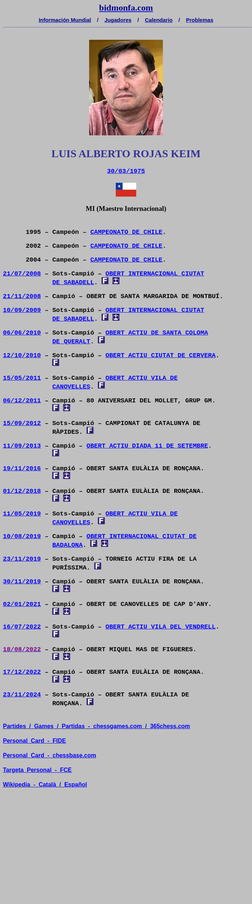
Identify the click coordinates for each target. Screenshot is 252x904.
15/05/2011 (22, 378)
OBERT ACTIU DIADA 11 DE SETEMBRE (147, 446)
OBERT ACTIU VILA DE (142, 378)
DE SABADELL (73, 282)
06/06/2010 (22, 332)
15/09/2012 (22, 423)
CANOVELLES (71, 386)
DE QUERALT (71, 341)
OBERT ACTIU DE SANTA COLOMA (157, 332)
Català (47, 784)
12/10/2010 (22, 355)
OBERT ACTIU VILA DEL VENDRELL (161, 626)
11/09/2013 (22, 446)
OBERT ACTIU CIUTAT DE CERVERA (161, 355)
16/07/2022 (22, 626)
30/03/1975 (126, 171)
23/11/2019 (22, 559)
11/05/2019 (22, 513)
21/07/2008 (22, 273)
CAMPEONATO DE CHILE (126, 232)
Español (75, 784)
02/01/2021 (22, 604)
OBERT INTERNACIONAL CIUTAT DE (142, 536)
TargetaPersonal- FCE (37, 770)
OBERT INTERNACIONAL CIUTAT (155, 273)
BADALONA (67, 545)
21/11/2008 (22, 296)
